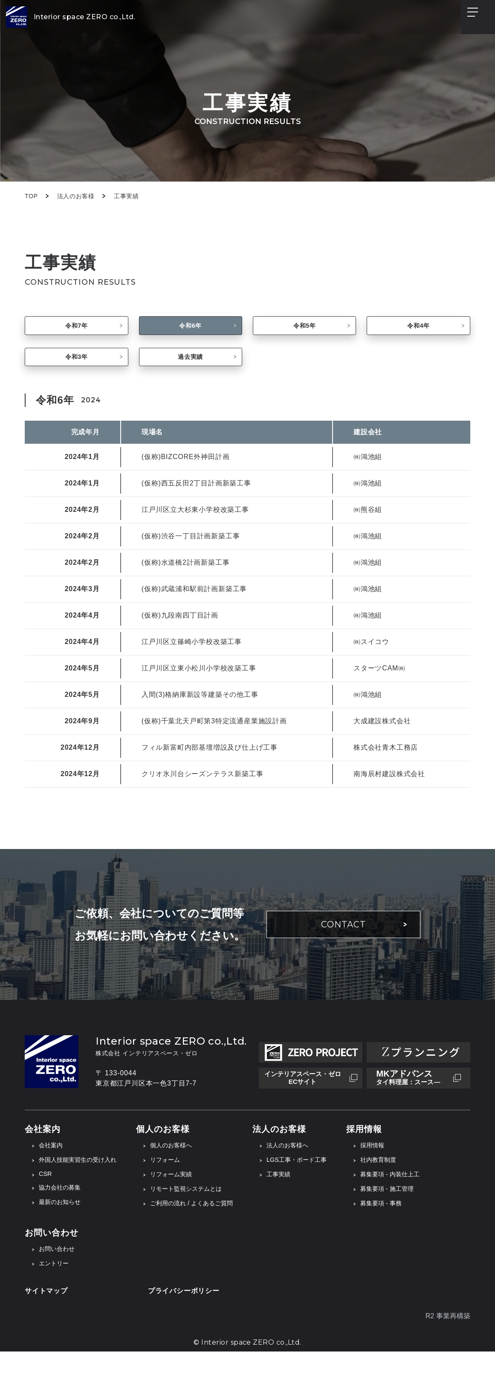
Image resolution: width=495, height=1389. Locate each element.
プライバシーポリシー (184, 1328)
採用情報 (404, 1177)
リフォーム (178, 1192)
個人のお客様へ (185, 1177)
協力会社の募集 (63, 1221)
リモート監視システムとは (202, 1223)
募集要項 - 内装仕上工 (424, 1207)
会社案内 (52, 1177)
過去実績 (190, 380)
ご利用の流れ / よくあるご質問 (208, 1238)
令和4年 (418, 333)
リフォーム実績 (185, 1207)
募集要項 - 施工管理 (421, 1223)
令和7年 (76, 333)
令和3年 (76, 380)
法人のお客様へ (313, 1177)
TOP (31, 196)
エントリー (56, 1300)
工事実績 (302, 1207)
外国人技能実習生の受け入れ (83, 1192)
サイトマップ (46, 1328)
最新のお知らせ (63, 1237)
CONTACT (343, 955)
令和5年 (304, 333)
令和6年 (190, 333)
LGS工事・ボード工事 (323, 1192)
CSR (46, 1207)
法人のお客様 (76, 196)
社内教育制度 (411, 1192)
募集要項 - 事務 (414, 1238)
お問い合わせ (59, 1284)
